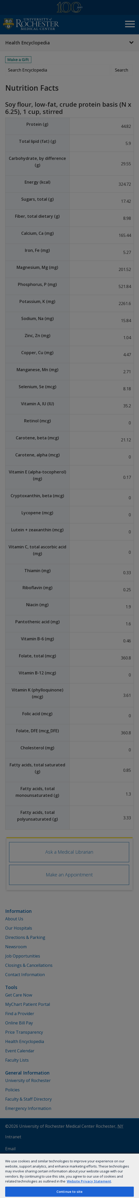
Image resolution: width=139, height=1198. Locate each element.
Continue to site (69, 1191)
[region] (69, 1175)
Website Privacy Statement (89, 1181)
